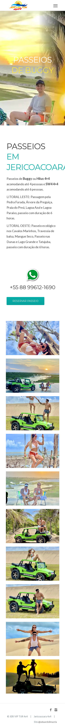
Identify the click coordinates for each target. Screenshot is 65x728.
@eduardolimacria (47, 721)
